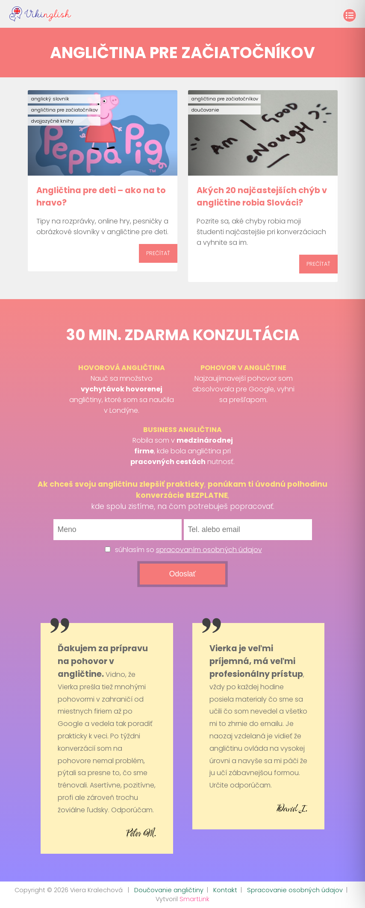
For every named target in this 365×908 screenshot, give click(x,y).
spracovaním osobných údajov (209, 550)
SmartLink (194, 899)
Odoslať (182, 574)
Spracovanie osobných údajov (295, 890)
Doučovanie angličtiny (168, 890)
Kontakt (225, 890)
